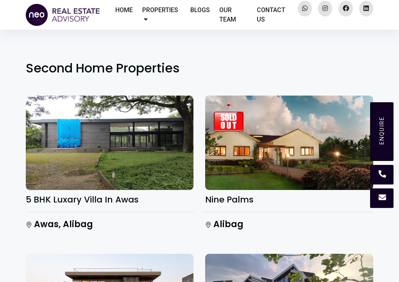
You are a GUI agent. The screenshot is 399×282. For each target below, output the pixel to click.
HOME (124, 10)
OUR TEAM (227, 14)
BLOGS (200, 10)
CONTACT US (271, 14)
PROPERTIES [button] (160, 14)
